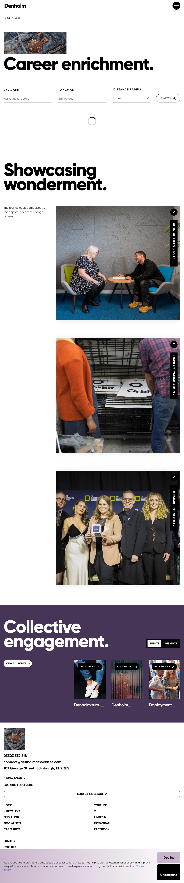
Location (66, 90)
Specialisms (12, 823)
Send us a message (92, 794)
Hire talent (12, 811)
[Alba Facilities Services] (174, 212)
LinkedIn (100, 817)
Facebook (101, 829)
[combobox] (82, 98)
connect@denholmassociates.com (32, 762)
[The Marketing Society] (174, 477)
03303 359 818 (15, 755)
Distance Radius (127, 89)
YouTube (100, 805)
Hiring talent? (14, 777)
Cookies (10, 847)
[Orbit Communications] (174, 344)
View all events (18, 663)
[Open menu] (176, 6)
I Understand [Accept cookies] (169, 872)
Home (7, 17)
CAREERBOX (12, 829)
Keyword (11, 90)
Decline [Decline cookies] (169, 858)
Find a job (11, 817)
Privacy (9, 841)
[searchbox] (27, 98)
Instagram (102, 823)
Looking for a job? (18, 785)
